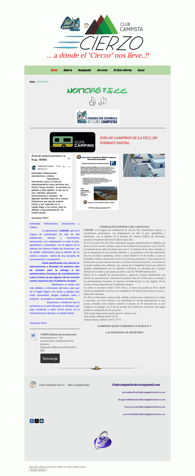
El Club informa (122, 70)
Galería (67, 70)
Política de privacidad (47, 467)
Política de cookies (65, 467)
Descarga (50, 358)
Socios (141, 70)
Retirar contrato (38, 470)
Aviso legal (33, 467)
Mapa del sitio (79, 467)
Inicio (54, 70)
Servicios (102, 70)
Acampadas (84, 70)
